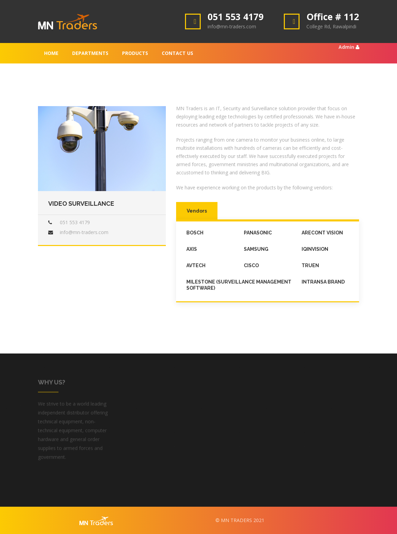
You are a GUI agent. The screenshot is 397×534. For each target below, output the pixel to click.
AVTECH (196, 265)
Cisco (251, 265)
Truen (310, 265)
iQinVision (315, 249)
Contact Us (177, 53)
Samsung (256, 249)
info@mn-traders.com (84, 232)
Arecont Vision (322, 232)
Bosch (194, 232)
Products (135, 53)
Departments (90, 53)
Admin (346, 47)
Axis (191, 249)
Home (51, 53)
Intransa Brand (323, 282)
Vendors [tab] (197, 211)
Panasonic (258, 232)
